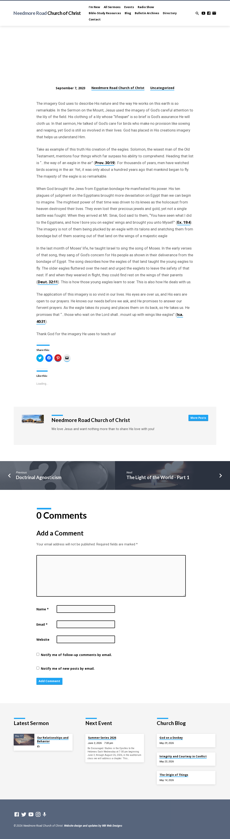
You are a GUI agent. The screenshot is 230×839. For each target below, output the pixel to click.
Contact (95, 19)
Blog (128, 13)
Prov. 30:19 (104, 162)
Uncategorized (162, 88)
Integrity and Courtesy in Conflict (183, 756)
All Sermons (112, 7)
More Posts (198, 418)
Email (41, 624)
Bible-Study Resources (105, 13)
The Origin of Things (173, 775)
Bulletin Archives (147, 13)
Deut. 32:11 (48, 281)
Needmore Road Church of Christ (117, 88)
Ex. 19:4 (183, 222)
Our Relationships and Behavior (53, 739)
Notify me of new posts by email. (68, 668)
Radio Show (146, 7)
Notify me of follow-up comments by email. (76, 655)
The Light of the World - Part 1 (157, 477)
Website (42, 639)
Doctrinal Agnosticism (39, 477)
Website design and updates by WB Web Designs (93, 826)
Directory (170, 13)
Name (42, 609)
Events (129, 7)
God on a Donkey (171, 738)
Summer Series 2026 (102, 738)
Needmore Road (47, 13)
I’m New (94, 7)
